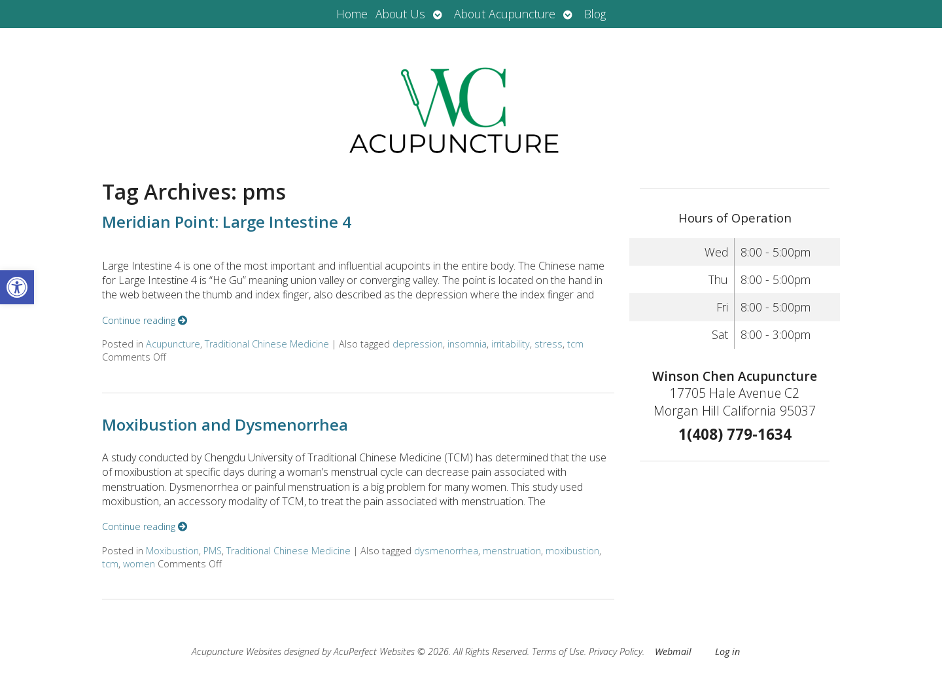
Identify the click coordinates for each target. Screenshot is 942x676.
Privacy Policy (615, 651)
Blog (595, 14)
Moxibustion (172, 550)
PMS (212, 550)
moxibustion (572, 550)
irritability (510, 344)
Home (352, 14)
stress (548, 344)
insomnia (467, 344)
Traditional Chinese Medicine (267, 344)
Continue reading (144, 320)
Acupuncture (173, 344)
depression (417, 344)
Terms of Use (558, 651)
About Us (400, 14)
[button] (17, 287)
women (139, 564)
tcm (575, 344)
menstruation (512, 550)
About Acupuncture (504, 14)
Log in (727, 651)
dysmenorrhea (446, 550)
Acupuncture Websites (236, 651)
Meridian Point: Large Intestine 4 (226, 221)
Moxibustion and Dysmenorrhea (225, 424)
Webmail (673, 651)
